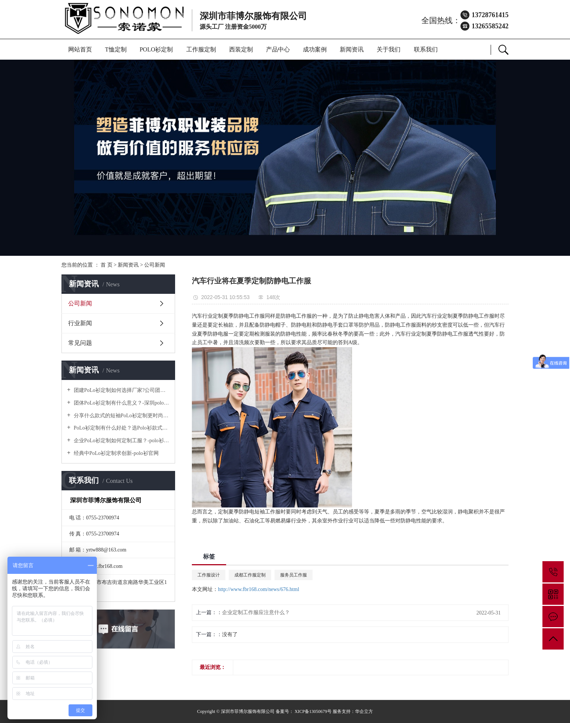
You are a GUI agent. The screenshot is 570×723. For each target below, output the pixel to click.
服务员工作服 (293, 575)
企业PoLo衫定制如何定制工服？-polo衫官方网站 (121, 440)
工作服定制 (201, 49)
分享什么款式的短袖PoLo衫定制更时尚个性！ (121, 415)
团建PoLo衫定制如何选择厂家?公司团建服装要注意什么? (121, 390)
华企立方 (364, 711)
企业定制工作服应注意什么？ (256, 612)
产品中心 (278, 49)
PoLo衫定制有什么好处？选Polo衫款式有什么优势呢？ (121, 428)
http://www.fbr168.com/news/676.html (258, 589)
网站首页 (80, 49)
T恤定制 (116, 49)
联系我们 (426, 49)
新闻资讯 (352, 49)
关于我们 (388, 49)
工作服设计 (208, 575)
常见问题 (80, 343)
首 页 (107, 265)
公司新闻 (154, 265)
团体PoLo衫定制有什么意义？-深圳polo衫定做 (121, 403)
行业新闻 (80, 323)
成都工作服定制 (250, 575)
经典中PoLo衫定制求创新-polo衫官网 (115, 453)
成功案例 (315, 49)
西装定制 (241, 49)
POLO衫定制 (156, 49)
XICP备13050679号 (313, 711)
